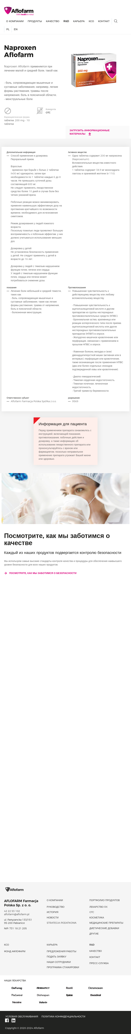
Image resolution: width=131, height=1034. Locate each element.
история (52, 912)
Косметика (96, 917)
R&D (66, 21)
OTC (91, 912)
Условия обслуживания (21, 1016)
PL (7, 29)
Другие (94, 933)
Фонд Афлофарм (14, 951)
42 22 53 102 (12, 911)
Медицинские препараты (106, 922)
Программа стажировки (63, 967)
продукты (35, 21)
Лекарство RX (98, 906)
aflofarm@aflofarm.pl (16, 914)
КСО (91, 21)
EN (16, 29)
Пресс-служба (99, 963)
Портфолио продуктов (104, 900)
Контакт (104, 21)
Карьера (79, 21)
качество (52, 21)
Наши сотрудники (59, 962)
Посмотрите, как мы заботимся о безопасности (40, 573)
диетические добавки (104, 928)
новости (53, 917)
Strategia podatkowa (61, 922)
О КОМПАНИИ (15, 21)
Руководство (55, 906)
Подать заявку (56, 956)
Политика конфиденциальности (63, 1016)
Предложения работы (61, 951)
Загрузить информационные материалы (90, 132)
